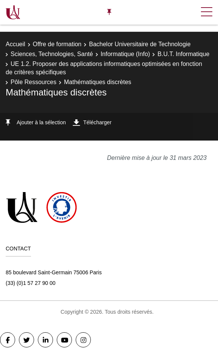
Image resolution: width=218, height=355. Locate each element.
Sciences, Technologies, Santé (52, 54)
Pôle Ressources (33, 82)
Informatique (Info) (125, 54)
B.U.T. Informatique (183, 54)
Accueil (15, 44)
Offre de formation (57, 44)
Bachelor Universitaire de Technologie (139, 44)
